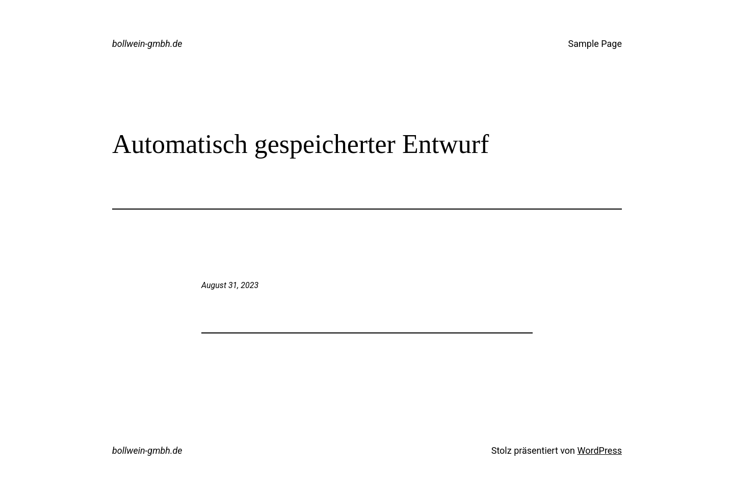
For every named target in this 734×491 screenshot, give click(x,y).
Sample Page (595, 43)
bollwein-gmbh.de (147, 43)
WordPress (600, 450)
